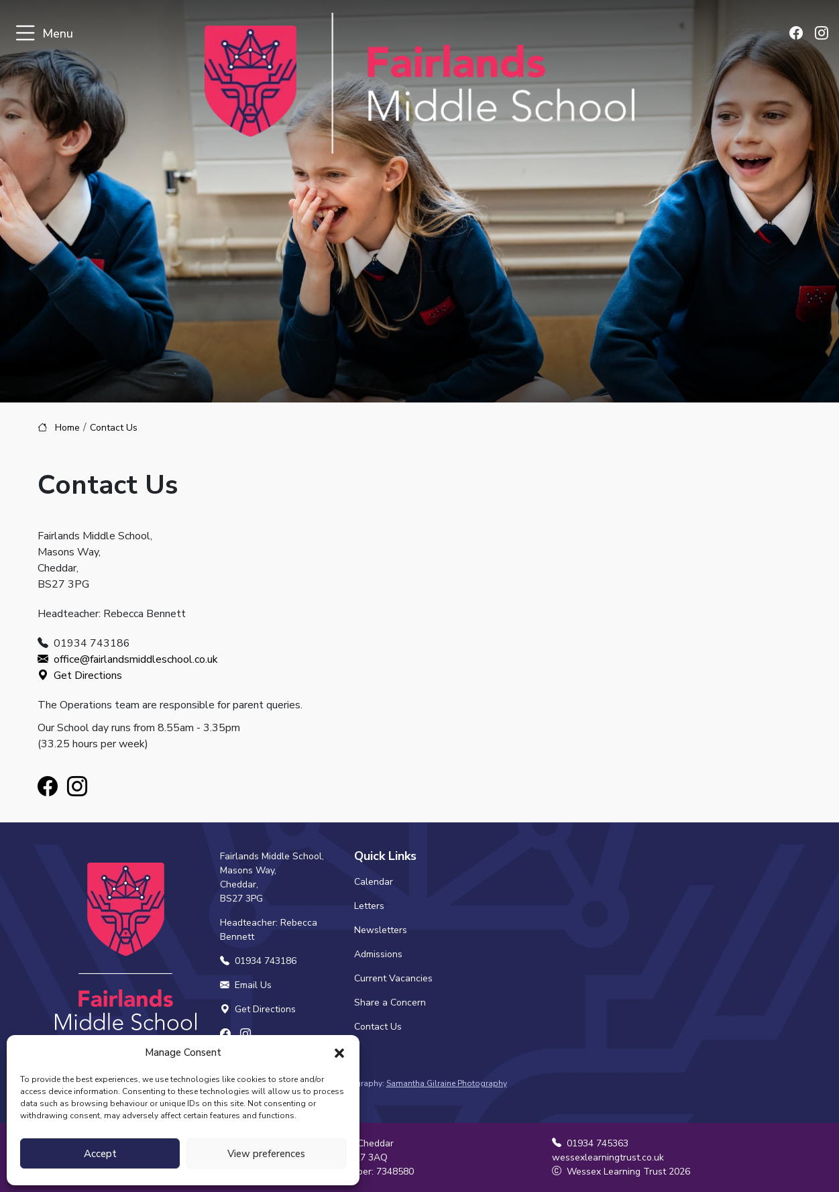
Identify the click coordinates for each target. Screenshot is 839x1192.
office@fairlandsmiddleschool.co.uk (128, 659)
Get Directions (80, 675)
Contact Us (378, 1026)
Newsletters (380, 930)
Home (67, 427)
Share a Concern (390, 1002)
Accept (100, 1153)
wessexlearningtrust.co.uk (608, 1157)
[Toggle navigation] (25, 34)
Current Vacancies (393, 978)
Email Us (246, 985)
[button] (339, 1052)
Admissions (378, 954)
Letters (369, 906)
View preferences (266, 1153)
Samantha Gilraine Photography (446, 1083)
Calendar (373, 881)
